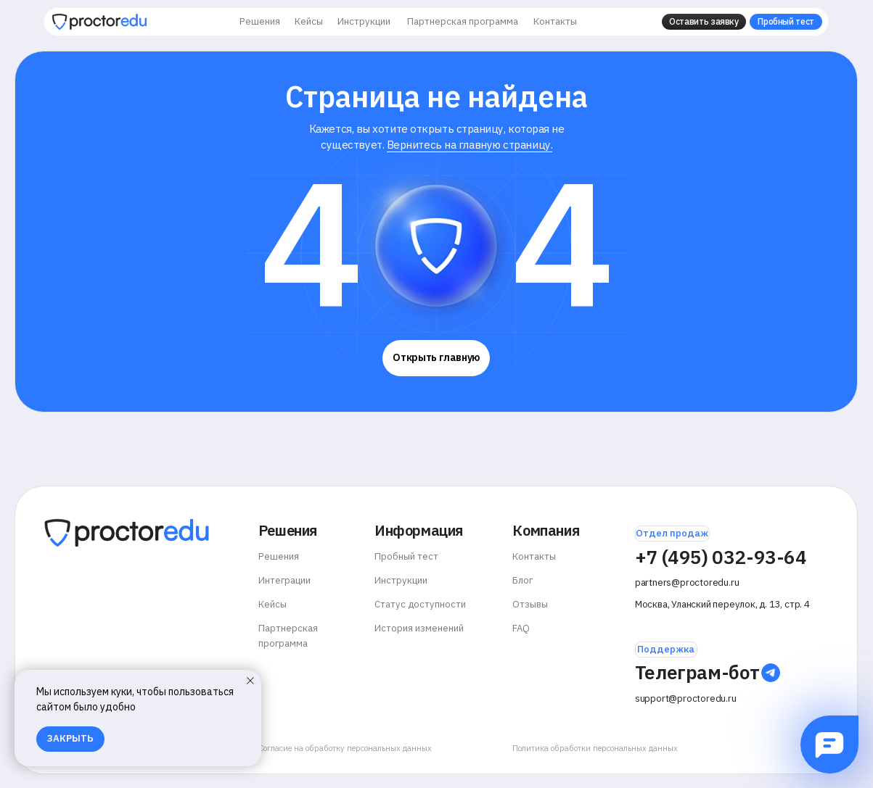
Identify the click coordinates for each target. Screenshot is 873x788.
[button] (704, 22)
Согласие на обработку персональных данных (345, 748)
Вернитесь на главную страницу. (469, 145)
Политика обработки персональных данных (595, 748)
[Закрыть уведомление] (250, 680)
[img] (99, 21)
